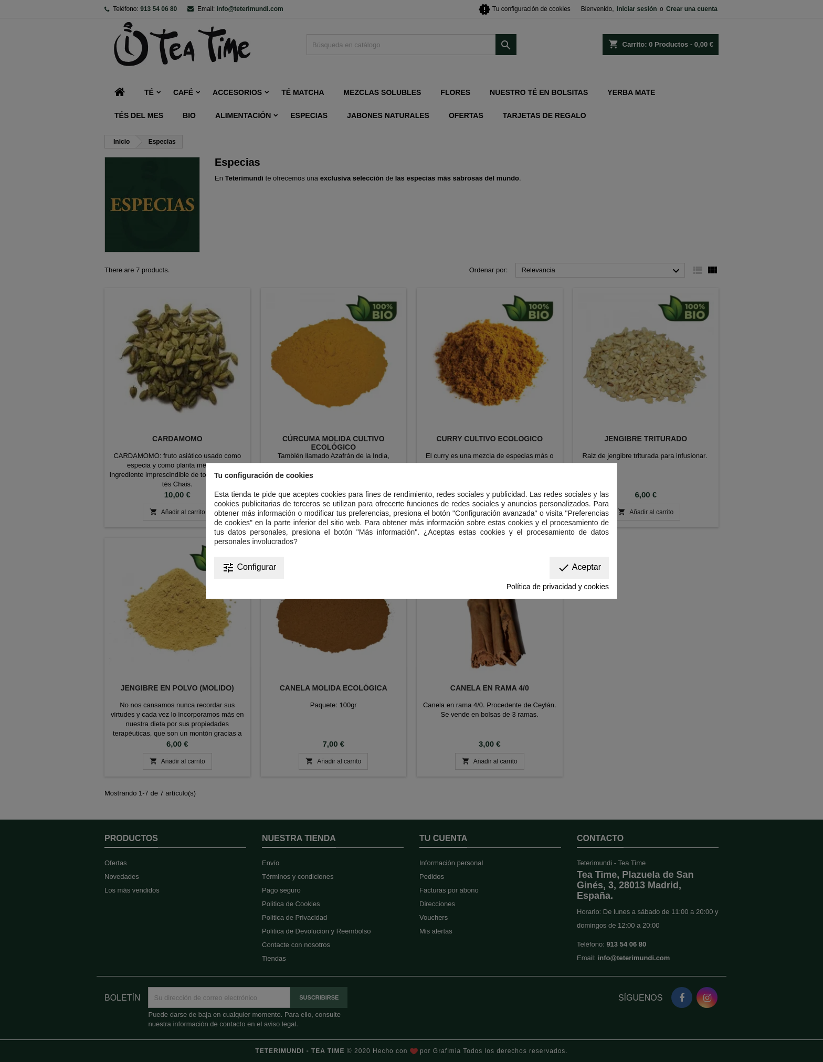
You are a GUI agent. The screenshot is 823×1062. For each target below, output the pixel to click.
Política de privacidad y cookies (558, 586)
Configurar (249, 567)
